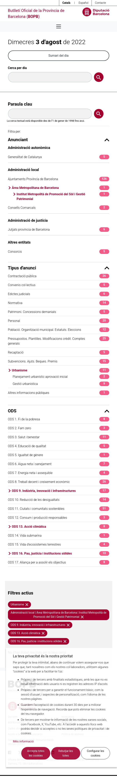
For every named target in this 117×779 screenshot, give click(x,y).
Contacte (100, 2)
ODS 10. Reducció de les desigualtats (58, 499)
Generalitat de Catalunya (58, 157)
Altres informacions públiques (58, 392)
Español (83, 2)
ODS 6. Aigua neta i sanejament (58, 464)
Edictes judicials (58, 294)
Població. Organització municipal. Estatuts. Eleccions (58, 329)
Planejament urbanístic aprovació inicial (61, 376)
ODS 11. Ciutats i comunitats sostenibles (58, 508)
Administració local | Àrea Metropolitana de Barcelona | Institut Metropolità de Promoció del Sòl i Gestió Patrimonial (58, 614)
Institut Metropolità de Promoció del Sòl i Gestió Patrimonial (63, 196)
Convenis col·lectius (58, 285)
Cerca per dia (17, 68)
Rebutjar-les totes (65, 753)
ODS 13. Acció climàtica (60, 526)
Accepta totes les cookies (35, 753)
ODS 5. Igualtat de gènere (58, 455)
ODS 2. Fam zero (58, 428)
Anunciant (58, 139)
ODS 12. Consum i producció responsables (58, 517)
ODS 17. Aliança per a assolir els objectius (58, 562)
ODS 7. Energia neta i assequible (58, 473)
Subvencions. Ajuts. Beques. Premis (58, 361)
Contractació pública (58, 276)
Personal (58, 321)
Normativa (58, 303)
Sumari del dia (58, 55)
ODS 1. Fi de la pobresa (58, 419)
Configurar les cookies (95, 753)
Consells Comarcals (58, 207)
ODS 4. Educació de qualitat (58, 446)
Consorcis (58, 251)
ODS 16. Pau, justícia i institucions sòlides (60, 553)
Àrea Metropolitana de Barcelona (60, 188)
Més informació (23, 741)
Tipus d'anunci (58, 267)
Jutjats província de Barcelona (58, 229)
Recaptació (58, 352)
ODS (58, 410)
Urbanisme (60, 370)
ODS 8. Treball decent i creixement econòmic (58, 482)
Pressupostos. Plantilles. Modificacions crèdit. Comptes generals (58, 340)
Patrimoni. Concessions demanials (58, 312)
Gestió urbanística (61, 384)
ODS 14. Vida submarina (58, 535)
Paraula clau (20, 104)
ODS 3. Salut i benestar (58, 437)
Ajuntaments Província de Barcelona (58, 179)
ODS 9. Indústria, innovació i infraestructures (60, 491)
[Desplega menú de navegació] (58, 26)
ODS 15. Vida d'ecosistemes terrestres (58, 544)
